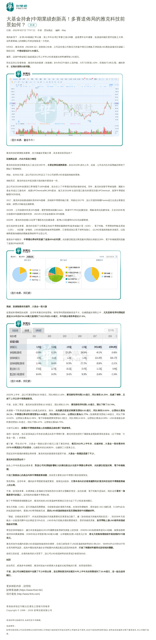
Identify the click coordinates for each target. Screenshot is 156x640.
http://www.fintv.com (28, 594)
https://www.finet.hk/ (31, 590)
